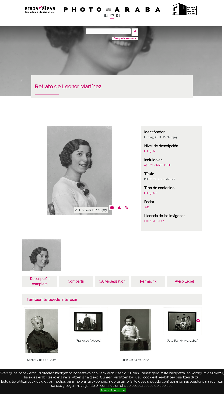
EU (106, 15)
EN (118, 15)
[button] (198, 318)
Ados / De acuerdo (113, 390)
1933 (146, 205)
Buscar (136, 31)
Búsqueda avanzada (125, 36)
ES (112, 15)
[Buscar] (109, 31)
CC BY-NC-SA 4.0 (154, 219)
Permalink (148, 279)
